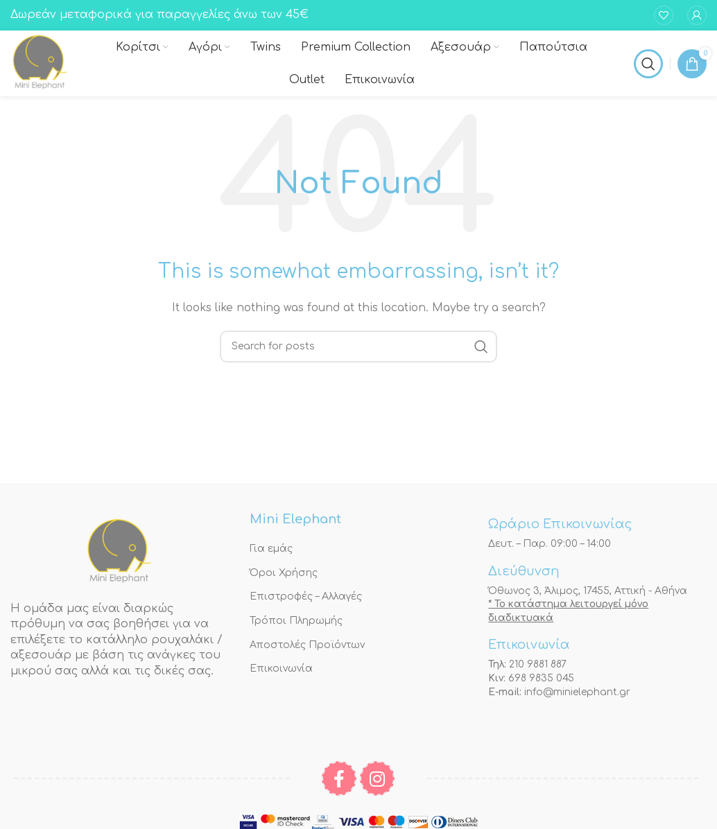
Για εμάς (271, 548)
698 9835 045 (541, 678)
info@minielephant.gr (577, 692)
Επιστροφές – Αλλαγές (306, 596)
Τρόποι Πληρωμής (296, 621)
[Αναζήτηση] (648, 64)
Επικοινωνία (281, 668)
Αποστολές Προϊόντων (307, 645)
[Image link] (119, 552)
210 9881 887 (538, 664)
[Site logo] (39, 63)
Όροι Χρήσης (284, 573)
